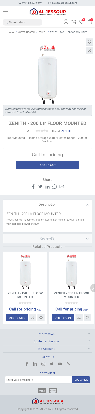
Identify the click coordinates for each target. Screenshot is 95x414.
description (48, 204)
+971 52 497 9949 (30, 3)
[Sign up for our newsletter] (38, 379)
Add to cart (48, 165)
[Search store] (22, 22)
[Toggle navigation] (9, 12)
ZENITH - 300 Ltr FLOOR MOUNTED (71, 295)
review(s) (48, 238)
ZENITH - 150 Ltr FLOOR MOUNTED (25, 295)
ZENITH (66, 131)
